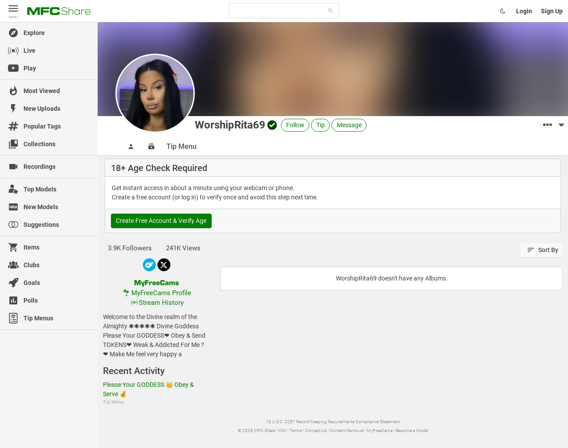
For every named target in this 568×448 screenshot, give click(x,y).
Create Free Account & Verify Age (161, 220)
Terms (295, 430)
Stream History (157, 303)
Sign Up (552, 11)
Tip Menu (181, 146)
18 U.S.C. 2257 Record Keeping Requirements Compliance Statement (333, 421)
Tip (320, 125)
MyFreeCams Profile (156, 293)
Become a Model (412, 430)
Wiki (282, 430)
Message (349, 125)
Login (524, 11)
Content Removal (346, 430)
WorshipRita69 (230, 125)
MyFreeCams (380, 430)
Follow (295, 125)
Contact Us (316, 430)
